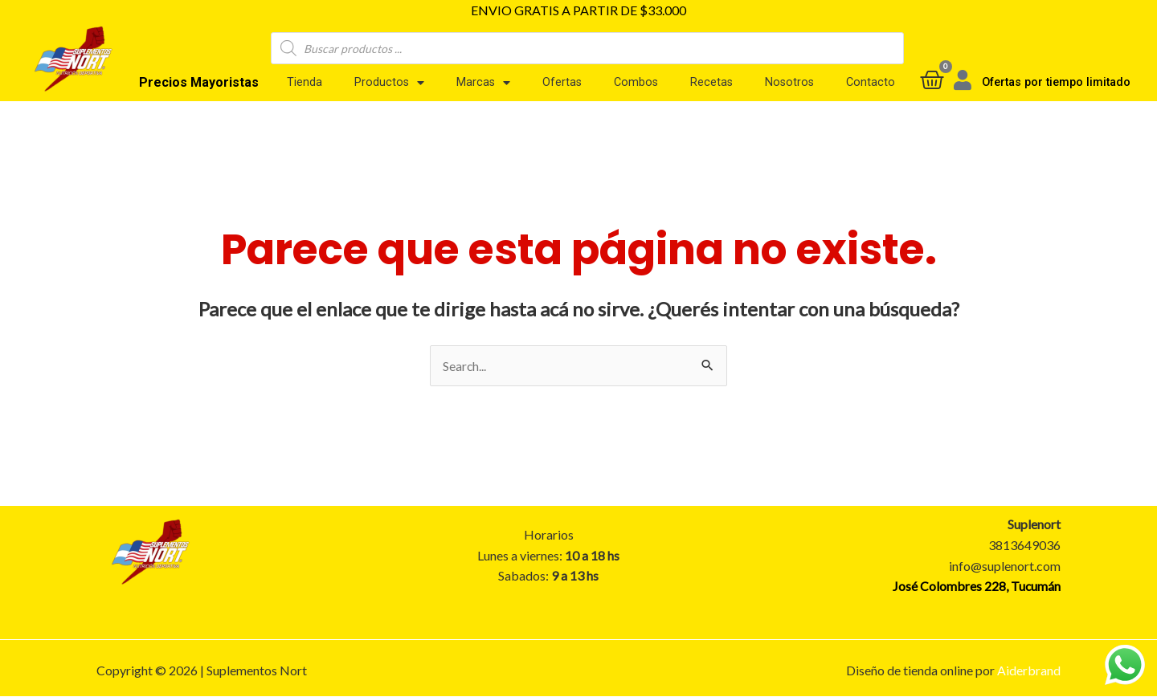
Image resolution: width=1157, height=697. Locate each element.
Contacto (870, 82)
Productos (389, 82)
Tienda (304, 82)
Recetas (711, 82)
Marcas (483, 82)
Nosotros (789, 82)
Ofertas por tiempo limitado (1056, 82)
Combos (636, 82)
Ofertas (562, 82)
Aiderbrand (1029, 670)
